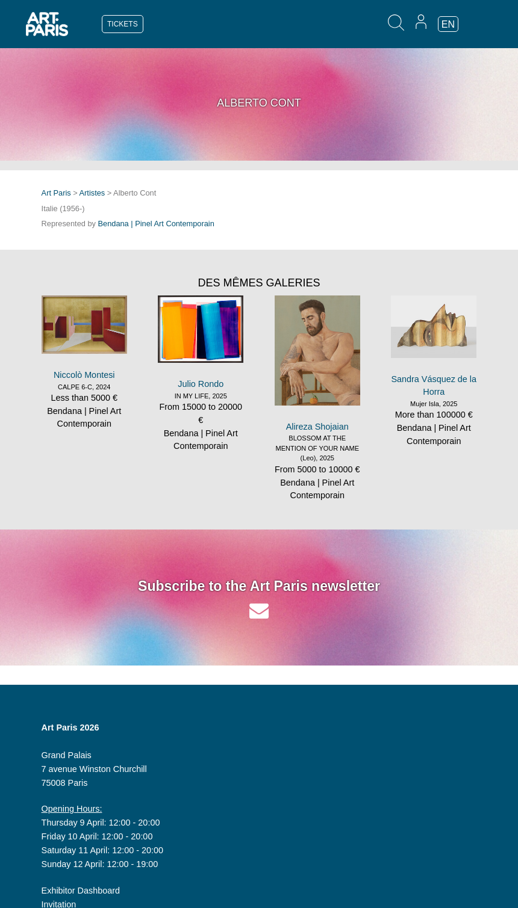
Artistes (92, 192)
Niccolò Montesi (84, 375)
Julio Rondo (200, 384)
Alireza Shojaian (317, 426)
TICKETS (122, 24)
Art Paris (56, 192)
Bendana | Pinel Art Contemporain (156, 223)
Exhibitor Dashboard (81, 890)
